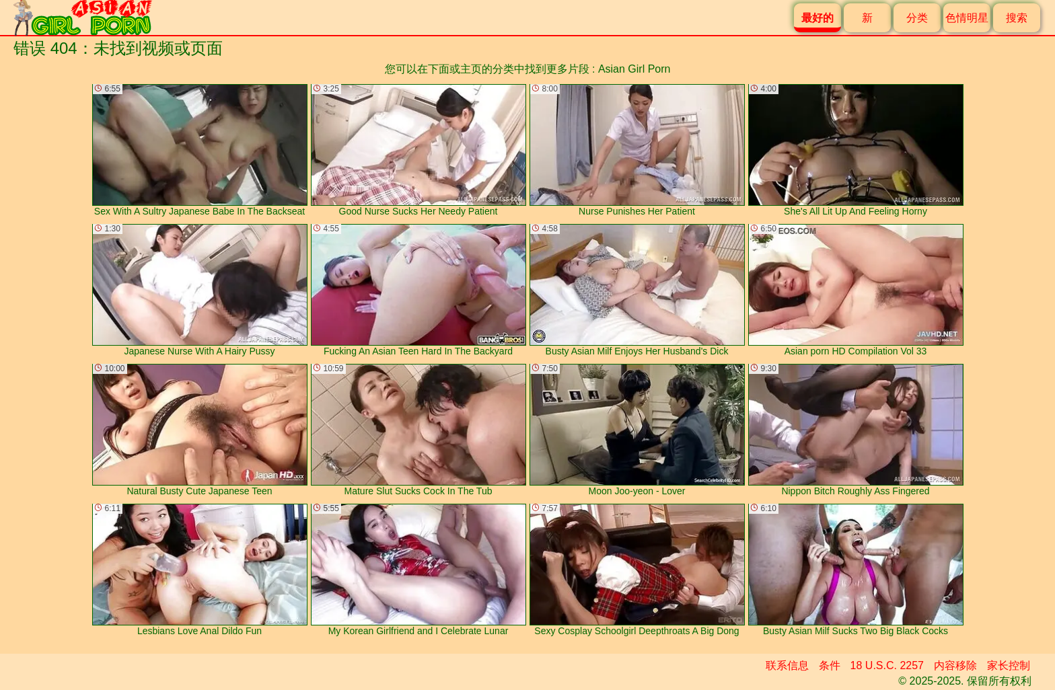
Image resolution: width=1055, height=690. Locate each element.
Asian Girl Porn (634, 69)
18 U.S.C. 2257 (887, 665)
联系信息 (787, 665)
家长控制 (1008, 665)
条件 (829, 665)
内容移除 (955, 665)
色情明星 (966, 18)
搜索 (1016, 18)
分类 (917, 18)
